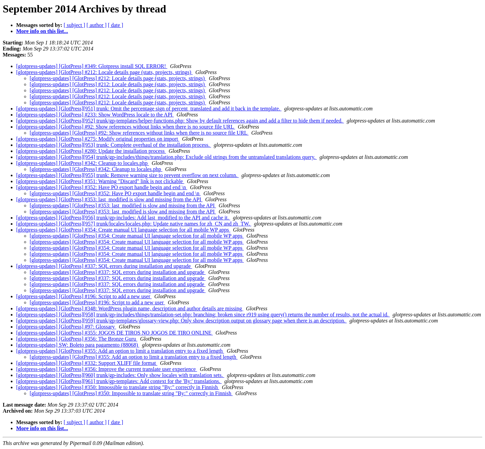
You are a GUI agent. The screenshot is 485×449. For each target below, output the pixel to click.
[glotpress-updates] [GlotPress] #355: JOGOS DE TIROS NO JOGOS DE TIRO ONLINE (114, 333)
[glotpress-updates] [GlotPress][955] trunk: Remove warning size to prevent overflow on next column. (127, 175)
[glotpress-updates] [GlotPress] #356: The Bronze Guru (76, 339)
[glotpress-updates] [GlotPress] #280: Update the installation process (91, 151)
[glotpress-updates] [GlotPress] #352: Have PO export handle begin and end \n (101, 187)
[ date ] (115, 25)
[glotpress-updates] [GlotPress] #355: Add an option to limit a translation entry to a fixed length (120, 351)
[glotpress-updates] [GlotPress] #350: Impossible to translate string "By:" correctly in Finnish (117, 387)
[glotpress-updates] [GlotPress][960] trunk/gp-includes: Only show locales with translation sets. (120, 375)
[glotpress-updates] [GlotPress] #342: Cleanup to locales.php (82, 163)
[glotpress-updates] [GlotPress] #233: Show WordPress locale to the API (95, 114)
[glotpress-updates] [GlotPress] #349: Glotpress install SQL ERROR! (91, 66)
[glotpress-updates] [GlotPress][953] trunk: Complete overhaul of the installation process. (113, 145)
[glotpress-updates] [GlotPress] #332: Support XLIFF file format (86, 363)
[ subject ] (74, 25)
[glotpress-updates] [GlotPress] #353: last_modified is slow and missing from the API (109, 199)
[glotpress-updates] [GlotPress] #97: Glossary (66, 327)
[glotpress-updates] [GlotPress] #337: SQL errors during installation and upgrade (104, 266)
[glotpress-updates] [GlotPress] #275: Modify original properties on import (97, 139)
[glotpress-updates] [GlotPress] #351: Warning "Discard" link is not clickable (100, 181)
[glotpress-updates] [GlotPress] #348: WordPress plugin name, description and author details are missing (129, 308)
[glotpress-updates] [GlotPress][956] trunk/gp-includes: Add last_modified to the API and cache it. (123, 217)
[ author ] (97, 25)
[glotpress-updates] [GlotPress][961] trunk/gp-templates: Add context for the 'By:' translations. (119, 381)
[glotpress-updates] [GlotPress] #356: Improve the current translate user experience (106, 369)
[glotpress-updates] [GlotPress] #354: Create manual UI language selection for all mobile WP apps (123, 230)
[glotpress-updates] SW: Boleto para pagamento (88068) (77, 345)
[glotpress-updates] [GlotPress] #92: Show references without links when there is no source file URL (125, 127)
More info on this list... (42, 31)
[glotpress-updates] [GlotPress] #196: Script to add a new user (84, 296)
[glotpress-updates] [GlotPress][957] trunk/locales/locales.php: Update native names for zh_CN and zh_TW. (133, 224)
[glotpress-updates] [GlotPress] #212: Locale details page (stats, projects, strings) (104, 72)
